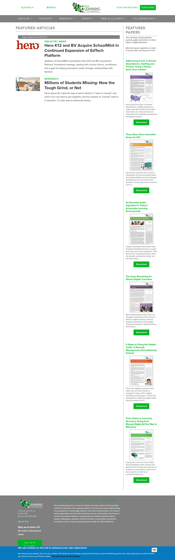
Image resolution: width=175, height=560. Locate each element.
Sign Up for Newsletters (30, 544)
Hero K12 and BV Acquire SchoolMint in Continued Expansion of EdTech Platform (81, 50)
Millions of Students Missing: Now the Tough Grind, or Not (79, 85)
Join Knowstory (127, 7)
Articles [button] (24, 18)
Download (141, 122)
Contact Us (78, 500)
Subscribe (148, 7)
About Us (63, 500)
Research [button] (66, 18)
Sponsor (93, 500)
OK (154, 549)
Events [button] (87, 18)
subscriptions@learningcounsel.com (28, 519)
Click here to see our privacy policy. (65, 556)
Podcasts (45, 18)
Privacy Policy (109, 500)
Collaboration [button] (143, 18)
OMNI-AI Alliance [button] (112, 18)
